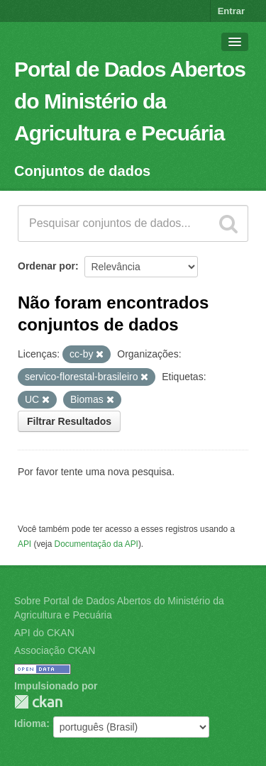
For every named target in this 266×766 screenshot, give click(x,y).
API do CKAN (44, 632)
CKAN (38, 701)
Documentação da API (96, 544)
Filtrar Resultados (69, 421)
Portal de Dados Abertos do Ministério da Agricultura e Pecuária (129, 101)
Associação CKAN (54, 650)
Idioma (30, 723)
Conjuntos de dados (82, 171)
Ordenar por (46, 266)
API (24, 544)
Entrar (231, 11)
